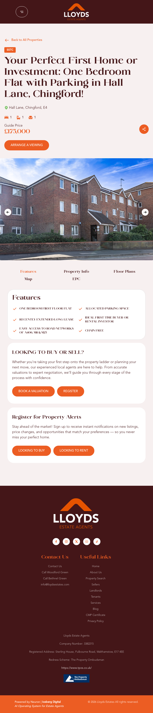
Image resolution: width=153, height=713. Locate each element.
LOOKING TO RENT (74, 450)
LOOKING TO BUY (31, 450)
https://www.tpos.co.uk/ (76, 668)
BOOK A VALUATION (33, 391)
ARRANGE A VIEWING (27, 145)
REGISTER (70, 391)
